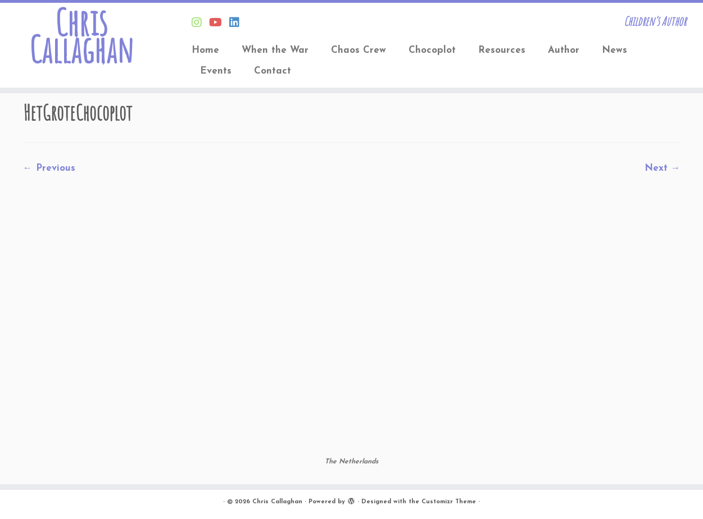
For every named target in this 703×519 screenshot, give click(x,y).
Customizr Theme (448, 502)
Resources (501, 50)
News (614, 50)
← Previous (49, 168)
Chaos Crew (358, 50)
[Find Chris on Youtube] (219, 23)
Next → (663, 168)
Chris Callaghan (81, 36)
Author (563, 50)
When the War (275, 50)
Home (205, 50)
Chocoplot (432, 50)
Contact (272, 71)
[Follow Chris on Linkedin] (238, 23)
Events (216, 71)
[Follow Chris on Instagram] (200, 23)
